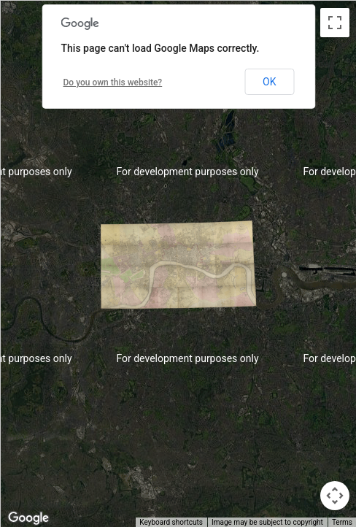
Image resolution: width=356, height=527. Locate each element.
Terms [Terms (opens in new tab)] (342, 522)
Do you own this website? (113, 82)
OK (269, 82)
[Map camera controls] (334, 495)
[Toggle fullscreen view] (334, 22)
